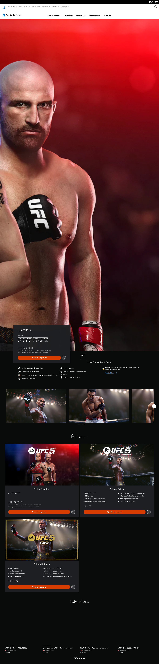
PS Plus (26, 6)
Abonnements (94, 13)
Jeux (8, 6)
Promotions (80, 13)
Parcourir (107, 13)
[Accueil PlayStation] (4, 6)
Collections (68, 13)
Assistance (64, 6)
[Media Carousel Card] (36, 404)
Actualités (45, 6)
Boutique (54, 6)
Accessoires (35, 6)
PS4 (20, 6)
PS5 (14, 6)
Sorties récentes (54, 13)
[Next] (154, 404)
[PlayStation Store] (12, 13)
